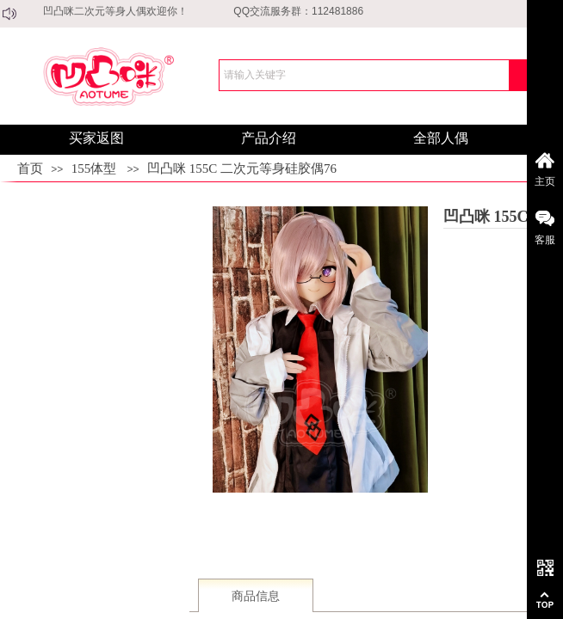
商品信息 (256, 596)
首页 (30, 168)
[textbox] (364, 75)
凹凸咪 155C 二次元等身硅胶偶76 (242, 168)
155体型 (94, 168)
